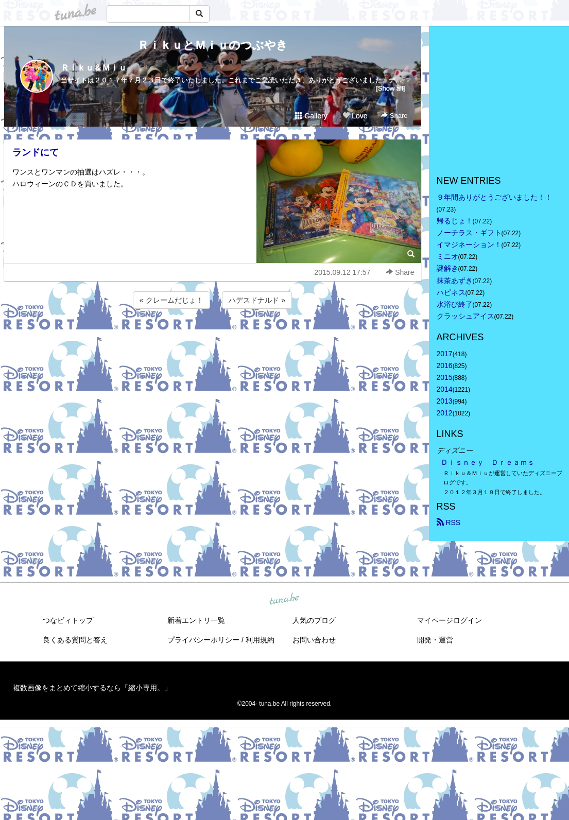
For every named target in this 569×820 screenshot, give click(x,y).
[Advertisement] (212, 339)
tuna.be (284, 599)
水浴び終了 (455, 304)
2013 (445, 401)
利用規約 (260, 640)
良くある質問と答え (75, 640)
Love (354, 116)
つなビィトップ (68, 620)
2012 (445, 413)
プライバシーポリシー (203, 640)
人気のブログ (314, 620)
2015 (445, 377)
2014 (445, 389)
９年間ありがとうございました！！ (494, 197)
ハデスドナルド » (257, 300)
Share (394, 115)
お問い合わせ (314, 640)
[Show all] (390, 88)
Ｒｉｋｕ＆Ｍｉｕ (94, 67)
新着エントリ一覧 (196, 620)
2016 (445, 365)
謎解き (447, 268)
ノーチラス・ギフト (469, 233)
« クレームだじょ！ (171, 300)
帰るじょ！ (455, 221)
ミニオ (447, 256)
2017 (445, 354)
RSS (449, 522)
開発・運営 (435, 640)
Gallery (311, 116)
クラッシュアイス (465, 316)
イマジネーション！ (469, 244)
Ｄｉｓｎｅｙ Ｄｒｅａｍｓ (487, 462)
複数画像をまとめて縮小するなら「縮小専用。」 (92, 688)
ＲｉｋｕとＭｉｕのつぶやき (212, 45)
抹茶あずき (455, 280)
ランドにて (35, 152)
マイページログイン (449, 620)
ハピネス (451, 292)
